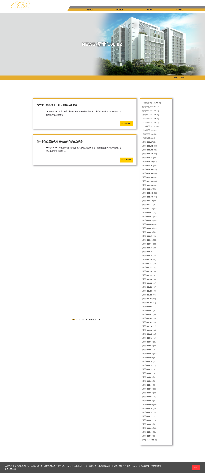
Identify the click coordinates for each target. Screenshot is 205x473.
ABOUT (90, 10)
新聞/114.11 (147, 412)
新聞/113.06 (147, 346)
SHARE (179, 10)
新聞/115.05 (147, 436)
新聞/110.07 (147, 236)
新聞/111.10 (147, 295)
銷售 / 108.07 (148, 440)
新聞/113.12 (147, 369)
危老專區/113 (148, 130)
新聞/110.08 (147, 240)
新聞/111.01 (147, 259)
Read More (126, 123)
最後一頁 (92, 319)
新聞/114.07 (147, 397)
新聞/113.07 (147, 350)
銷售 (183, 77)
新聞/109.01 (147, 165)
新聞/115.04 (147, 432)
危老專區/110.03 (149, 107)
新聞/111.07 (147, 283)
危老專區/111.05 (149, 118)
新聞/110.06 (147, 232)
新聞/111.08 (147, 287)
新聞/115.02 (147, 424)
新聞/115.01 (147, 420)
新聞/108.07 (147, 142)
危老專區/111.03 (149, 111)
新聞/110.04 (147, 224)
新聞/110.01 (147, 212)
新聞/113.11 (147, 365)
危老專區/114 (148, 134)
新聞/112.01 (147, 306)
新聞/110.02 (147, 216)
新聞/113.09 (147, 357)
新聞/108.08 (147, 146)
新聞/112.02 (147, 310)
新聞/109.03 (147, 173)
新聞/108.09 (147, 150)
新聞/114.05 (147, 389)
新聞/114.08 (147, 401)
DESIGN (120, 10)
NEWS (150, 10)
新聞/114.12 (147, 416)
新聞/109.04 (147, 177)
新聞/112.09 (147, 322)
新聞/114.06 (147, 393)
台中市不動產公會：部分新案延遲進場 (57, 105)
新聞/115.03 (147, 428)
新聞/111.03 (147, 267)
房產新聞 (146, 138)
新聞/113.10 (147, 361)
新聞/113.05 (147, 342)
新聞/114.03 (147, 381)
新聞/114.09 (147, 404)
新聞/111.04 (147, 271)
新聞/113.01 (147, 338)
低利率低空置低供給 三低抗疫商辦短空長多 (60, 142)
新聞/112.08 (147, 318)
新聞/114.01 (147, 373)
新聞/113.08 (147, 354)
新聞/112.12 (147, 334)
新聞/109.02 (147, 169)
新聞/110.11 (147, 252)
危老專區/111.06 (149, 122)
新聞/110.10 (147, 248)
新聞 (175, 77)
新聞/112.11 (147, 330)
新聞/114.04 (147, 385)
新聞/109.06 (147, 185)
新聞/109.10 (147, 201)
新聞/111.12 (147, 303)
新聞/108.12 (147, 161)
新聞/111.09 (147, 291)
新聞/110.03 (147, 220)
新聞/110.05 (147, 228)
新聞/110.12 (147, 256)
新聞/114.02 (147, 377)
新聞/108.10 (147, 154)
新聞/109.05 (147, 181)
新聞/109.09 (147, 197)
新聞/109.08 (147, 193)
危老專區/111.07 (149, 126)
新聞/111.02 (147, 263)
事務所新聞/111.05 (150, 103)
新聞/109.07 (147, 189)
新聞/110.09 (147, 244)
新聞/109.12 (147, 209)
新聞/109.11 (147, 205)
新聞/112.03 (147, 314)
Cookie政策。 (12, 469)
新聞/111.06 (147, 279)
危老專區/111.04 (149, 114)
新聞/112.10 (147, 326)
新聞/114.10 (147, 408)
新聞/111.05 (147, 275)
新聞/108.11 (147, 158)
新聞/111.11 (147, 299)
